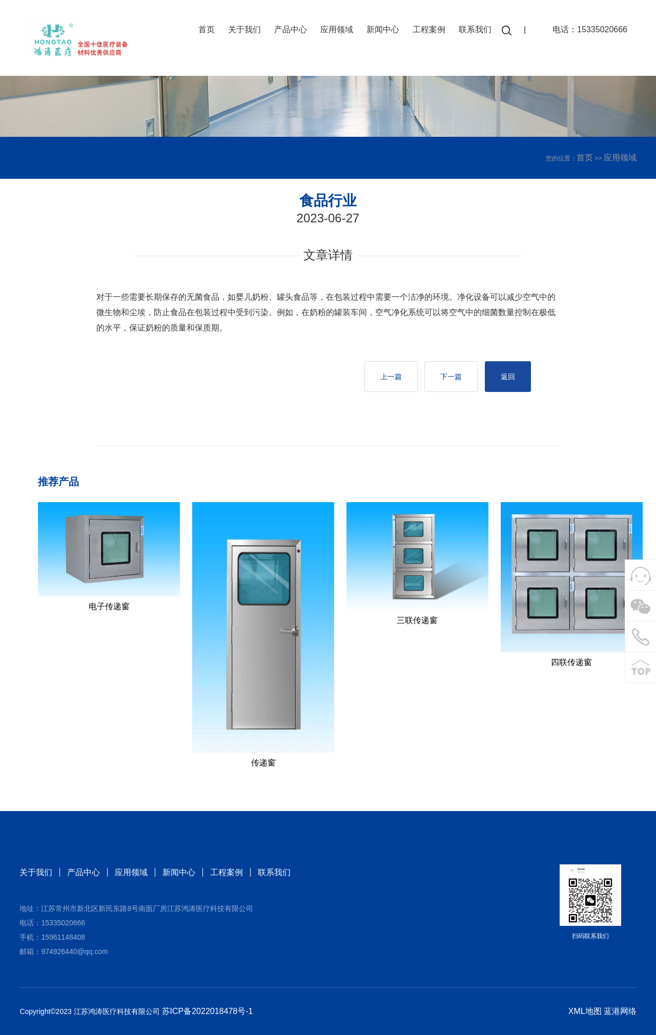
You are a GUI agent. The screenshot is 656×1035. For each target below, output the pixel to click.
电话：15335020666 (589, 29)
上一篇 (391, 376)
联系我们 (475, 29)
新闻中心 (382, 29)
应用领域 (336, 29)
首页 (206, 29)
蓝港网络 (620, 1011)
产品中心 (290, 29)
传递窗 (263, 762)
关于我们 (244, 29)
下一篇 (451, 376)
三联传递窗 (417, 620)
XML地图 (585, 1011)
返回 (508, 376)
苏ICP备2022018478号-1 (207, 1011)
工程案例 (429, 29)
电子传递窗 (109, 606)
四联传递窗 (571, 662)
